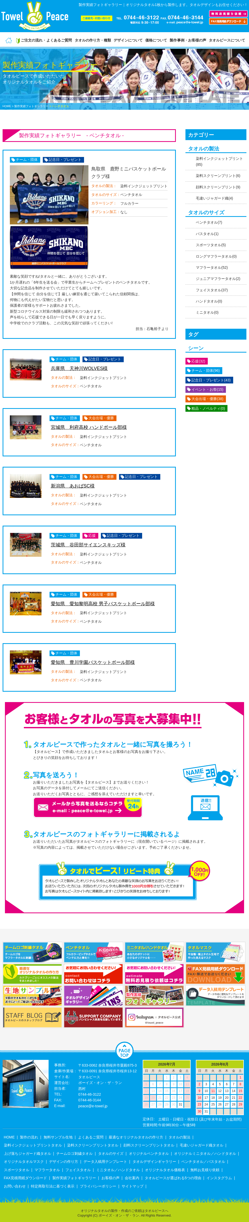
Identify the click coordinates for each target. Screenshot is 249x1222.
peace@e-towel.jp (93, 1106)
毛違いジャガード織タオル (201, 1145)
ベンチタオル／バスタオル (203, 1161)
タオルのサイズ (110, 1153)
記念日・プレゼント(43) (211, 380)
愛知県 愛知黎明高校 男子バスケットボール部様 (103, 603)
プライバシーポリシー (98, 1186)
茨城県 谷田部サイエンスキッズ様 (88, 544)
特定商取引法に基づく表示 (52, 1186)
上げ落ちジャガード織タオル (27, 1153)
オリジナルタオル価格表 (165, 1170)
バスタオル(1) (207, 234)
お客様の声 (110, 1178)
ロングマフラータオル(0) (216, 256)
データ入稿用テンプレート (105, 1161)
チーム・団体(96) (205, 370)
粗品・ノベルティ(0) (208, 408)
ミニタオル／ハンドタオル (118, 1170)
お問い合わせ (15, 1186)
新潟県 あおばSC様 (73, 486)
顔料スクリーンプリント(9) (218, 187)
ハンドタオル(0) (209, 301)
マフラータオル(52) (212, 267)
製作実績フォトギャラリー (74, 1178)
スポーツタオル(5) (211, 245)
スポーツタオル (16, 1170)
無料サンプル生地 (58, 1137)
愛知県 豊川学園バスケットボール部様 (93, 662)
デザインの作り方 (63, 1161)
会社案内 (132, 1178)
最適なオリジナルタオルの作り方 (136, 1137)
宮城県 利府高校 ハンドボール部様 (89, 427)
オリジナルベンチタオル (149, 1153)
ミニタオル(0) (207, 312)
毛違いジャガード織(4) (214, 198)
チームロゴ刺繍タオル (74, 1153)
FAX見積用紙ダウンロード (25, 1178)
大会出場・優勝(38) (207, 399)
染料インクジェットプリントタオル (33, 1145)
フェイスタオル (78, 1170)
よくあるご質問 (90, 1137)
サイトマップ (132, 1186)
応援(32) (198, 361)
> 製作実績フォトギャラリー (30, 106)
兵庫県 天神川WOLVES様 (79, 368)
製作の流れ (29, 1137)
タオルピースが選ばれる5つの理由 (173, 1178)
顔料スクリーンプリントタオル (148, 1145)
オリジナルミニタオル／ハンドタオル (205, 1153)
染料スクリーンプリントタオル (92, 1145)
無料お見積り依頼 (204, 1170)
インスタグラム (219, 1178)
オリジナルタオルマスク (24, 1161)
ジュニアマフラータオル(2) (218, 279)
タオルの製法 (179, 1137)
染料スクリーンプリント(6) (218, 176)
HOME (7, 106)
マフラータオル (47, 1170)
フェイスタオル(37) (212, 290)
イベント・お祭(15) (207, 389)
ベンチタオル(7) (209, 222)
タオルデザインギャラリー (154, 1161)
